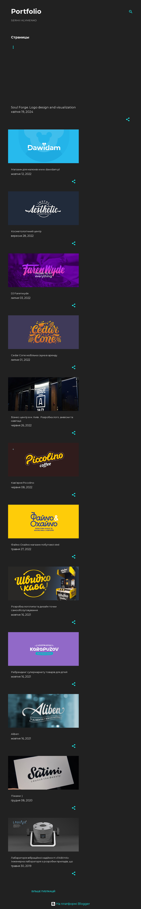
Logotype (29, 47)
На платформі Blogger (70, 904)
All (13, 47)
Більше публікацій (43, 891)
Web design (73, 47)
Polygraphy (97, 47)
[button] (128, 119)
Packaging (51, 47)
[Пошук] (131, 11)
